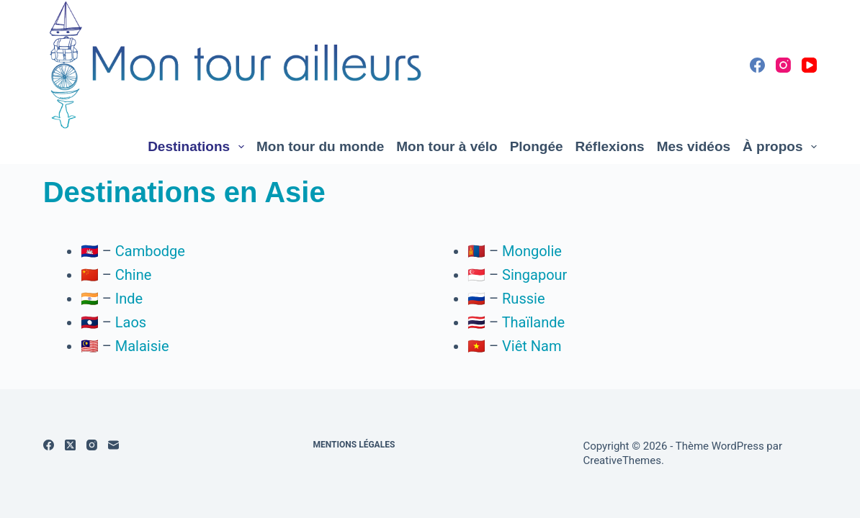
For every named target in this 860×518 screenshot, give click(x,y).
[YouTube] (809, 65)
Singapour (534, 274)
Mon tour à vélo (446, 146)
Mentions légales (354, 445)
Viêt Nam (531, 346)
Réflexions (610, 146)
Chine (133, 274)
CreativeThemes (622, 460)
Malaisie (142, 346)
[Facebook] (757, 65)
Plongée (536, 146)
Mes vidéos (693, 146)
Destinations (199, 146)
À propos (780, 146)
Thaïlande (533, 322)
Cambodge (150, 251)
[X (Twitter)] (70, 445)
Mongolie (532, 251)
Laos (130, 322)
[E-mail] (113, 445)
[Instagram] (783, 65)
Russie (523, 298)
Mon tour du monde (320, 146)
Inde (129, 298)
